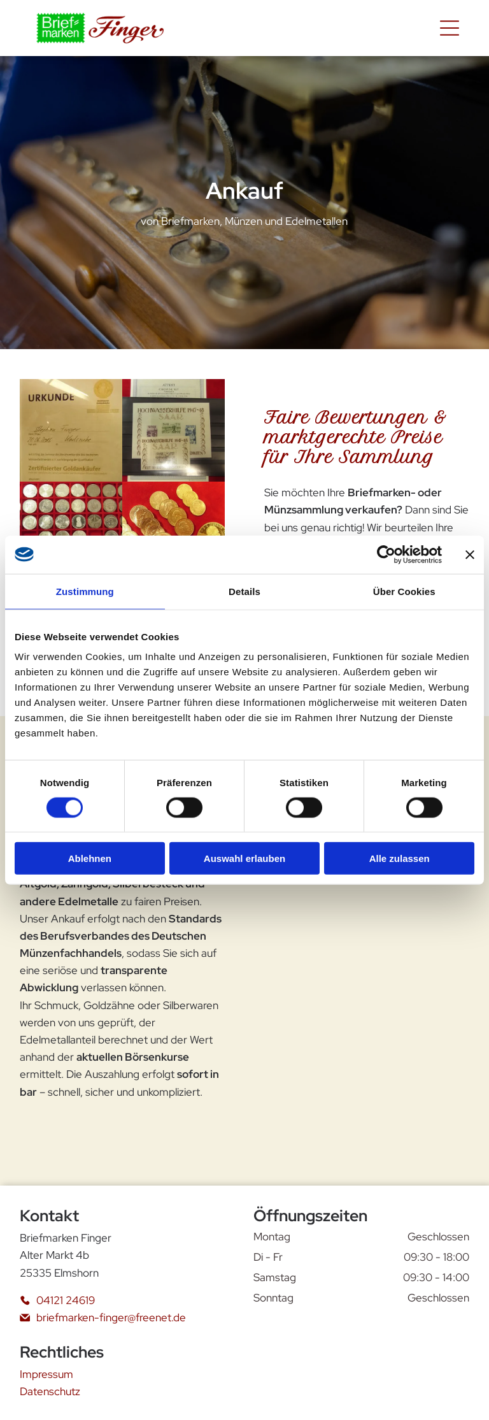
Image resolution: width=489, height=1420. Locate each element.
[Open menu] (449, 28)
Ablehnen (89, 858)
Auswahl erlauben (244, 858)
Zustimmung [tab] (85, 590)
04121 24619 (65, 1300)
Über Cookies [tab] (404, 590)
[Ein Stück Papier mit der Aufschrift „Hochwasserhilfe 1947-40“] (173, 430)
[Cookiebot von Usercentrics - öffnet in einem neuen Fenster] (386, 554)
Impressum (46, 1374)
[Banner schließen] (469, 554)
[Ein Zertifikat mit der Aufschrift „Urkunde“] (71, 430)
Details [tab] (244, 590)
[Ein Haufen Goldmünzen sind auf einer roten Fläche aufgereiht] (173, 533)
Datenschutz (50, 1391)
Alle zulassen (399, 858)
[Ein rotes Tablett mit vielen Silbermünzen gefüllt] (71, 533)
